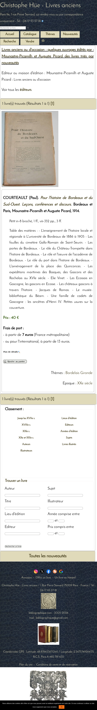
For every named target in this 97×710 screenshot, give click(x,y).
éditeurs (25, 90)
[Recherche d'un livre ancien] (13, 27)
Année (52, 514)
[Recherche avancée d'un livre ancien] (13, 546)
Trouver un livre (16, 481)
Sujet (51, 488)
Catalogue (29, 34)
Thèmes (57, 373)
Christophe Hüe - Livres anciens (40, 5)
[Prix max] (61, 533)
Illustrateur (55, 501)
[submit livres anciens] (28, 28)
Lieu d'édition (15, 514)
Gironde (86, 373)
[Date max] (61, 521)
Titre (8, 501)
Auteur (10, 488)
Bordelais (72, 373)
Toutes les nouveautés (47, 556)
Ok (62, 707)
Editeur (10, 527)
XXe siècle (84, 383)
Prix (50, 527)
